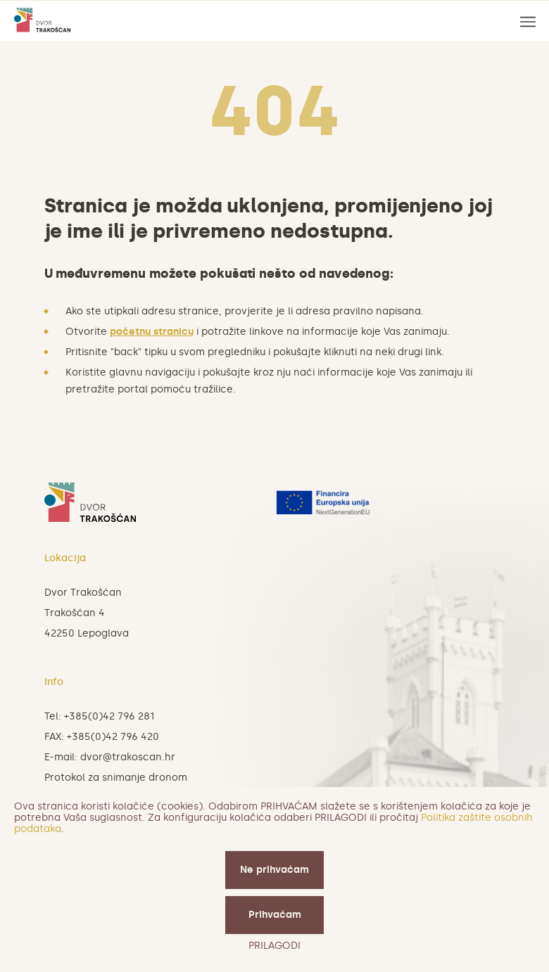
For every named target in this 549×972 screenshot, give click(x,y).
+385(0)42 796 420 (113, 737)
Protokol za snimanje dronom (115, 778)
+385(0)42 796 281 (109, 716)
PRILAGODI (274, 946)
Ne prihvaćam (274, 870)
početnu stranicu (152, 332)
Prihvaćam (274, 915)
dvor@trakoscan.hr (127, 757)
